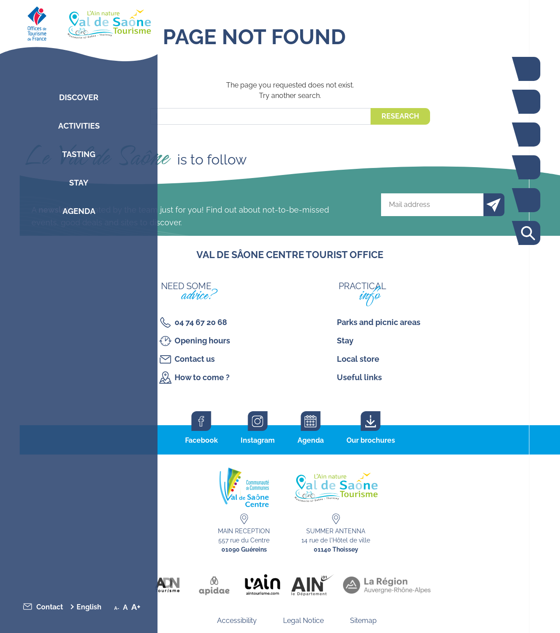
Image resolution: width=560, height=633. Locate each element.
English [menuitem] (89, 607)
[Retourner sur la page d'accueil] (79, 22)
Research (400, 116)
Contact (49, 607)
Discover (78, 97)
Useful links (359, 377)
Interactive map (527, 200)
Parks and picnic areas (378, 322)
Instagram (258, 440)
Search (527, 233)
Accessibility (237, 620)
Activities (79, 125)
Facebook (201, 440)
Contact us (195, 359)
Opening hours (202, 340)
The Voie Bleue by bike (527, 69)
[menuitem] (91, 607)
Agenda (79, 211)
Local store (358, 359)
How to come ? (202, 377)
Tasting (78, 154)
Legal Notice (303, 620)
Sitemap (363, 620)
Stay (78, 182)
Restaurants (527, 134)
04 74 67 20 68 (201, 322)
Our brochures (370, 440)
